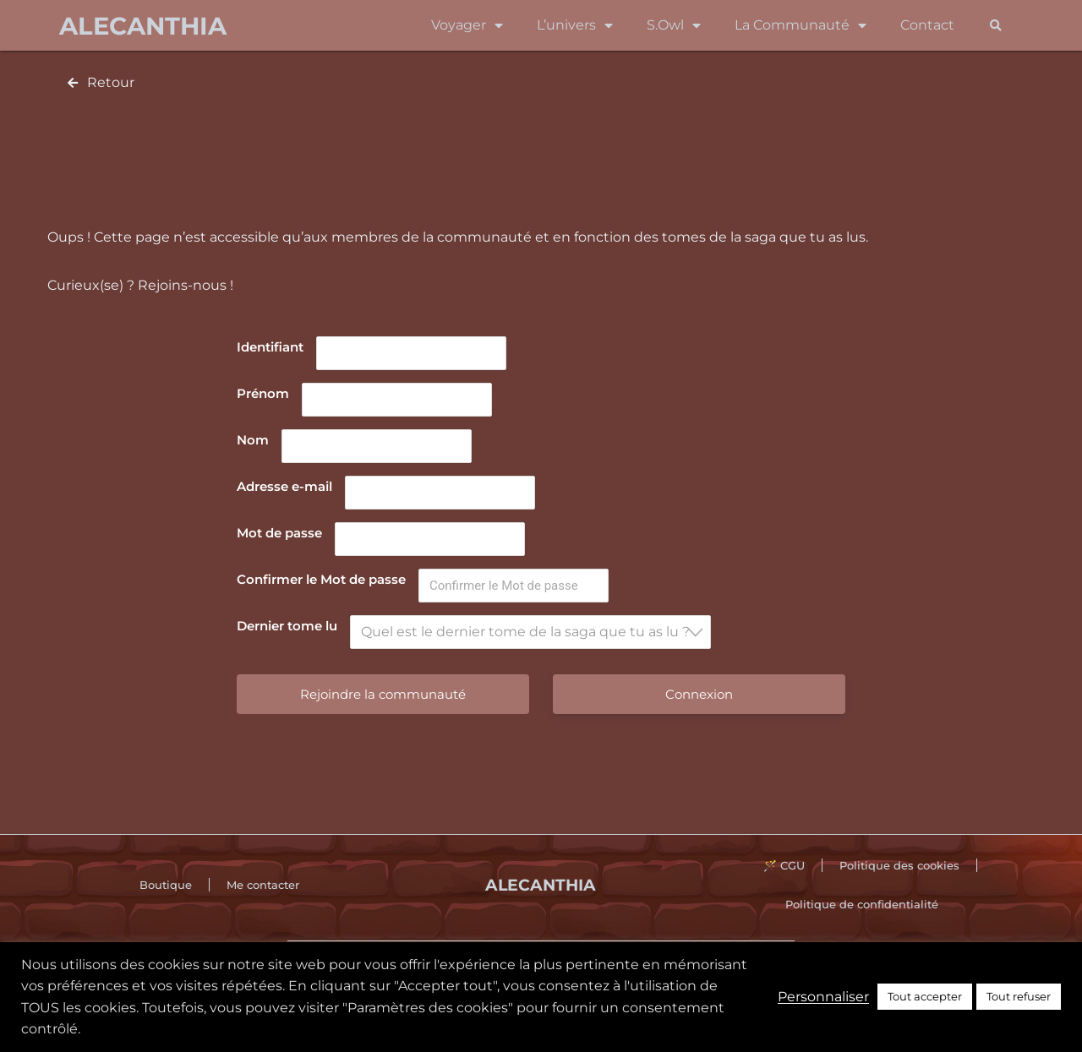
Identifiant (270, 347)
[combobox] (530, 632)
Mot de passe (279, 533)
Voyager (467, 25)
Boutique (165, 884)
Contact (927, 25)
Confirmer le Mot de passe (321, 579)
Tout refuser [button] (1018, 996)
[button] (995, 25)
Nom (253, 440)
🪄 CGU (784, 865)
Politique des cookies (899, 865)
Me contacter (263, 884)
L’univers (575, 25)
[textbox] (535, 631)
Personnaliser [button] (823, 997)
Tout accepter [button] (925, 996)
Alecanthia (143, 26)
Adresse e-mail (284, 486)
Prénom (263, 393)
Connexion (699, 694)
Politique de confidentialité (861, 904)
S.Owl (674, 25)
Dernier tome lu (287, 626)
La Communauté (800, 25)
